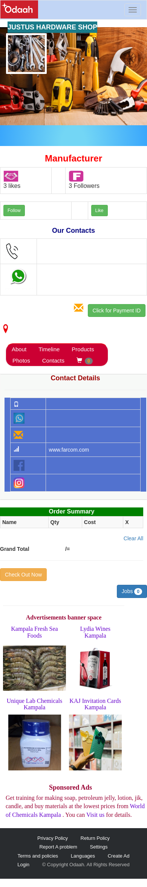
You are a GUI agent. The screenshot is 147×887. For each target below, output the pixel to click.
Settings (99, 847)
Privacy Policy (52, 838)
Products (83, 349)
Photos (21, 360)
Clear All (133, 538)
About (19, 349)
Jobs (132, 591)
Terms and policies (37, 856)
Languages (83, 856)
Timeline (49, 349)
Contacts (53, 360)
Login (23, 864)
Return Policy (95, 838)
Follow (14, 210)
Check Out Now (23, 575)
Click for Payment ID (117, 310)
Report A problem (58, 847)
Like (99, 210)
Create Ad (119, 856)
